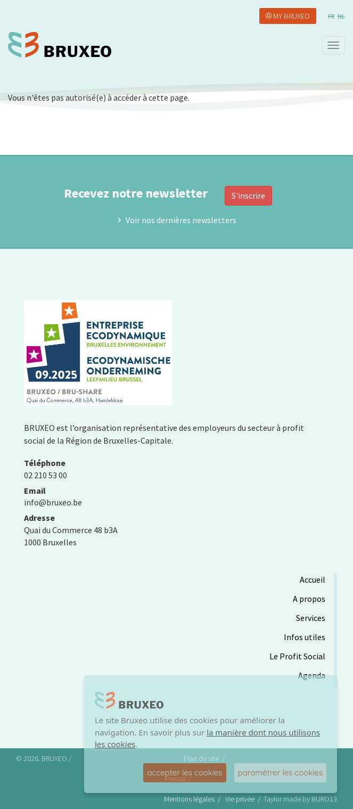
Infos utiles (304, 637)
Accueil (312, 579)
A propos (309, 598)
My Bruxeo (291, 16)
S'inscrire (248, 195)
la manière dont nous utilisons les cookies (207, 738)
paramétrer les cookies (280, 772)
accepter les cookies (184, 772)
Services (310, 617)
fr (331, 16)
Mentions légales (189, 799)
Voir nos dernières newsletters (181, 220)
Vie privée (240, 799)
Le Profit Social (297, 656)
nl (341, 16)
